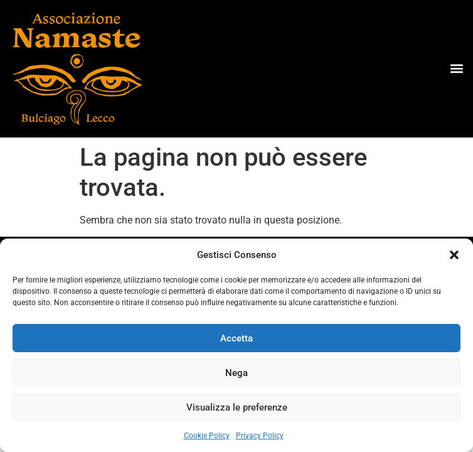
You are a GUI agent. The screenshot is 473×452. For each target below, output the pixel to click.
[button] (454, 255)
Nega (236, 373)
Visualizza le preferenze (236, 407)
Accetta (236, 338)
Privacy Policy (260, 435)
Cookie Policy (207, 435)
